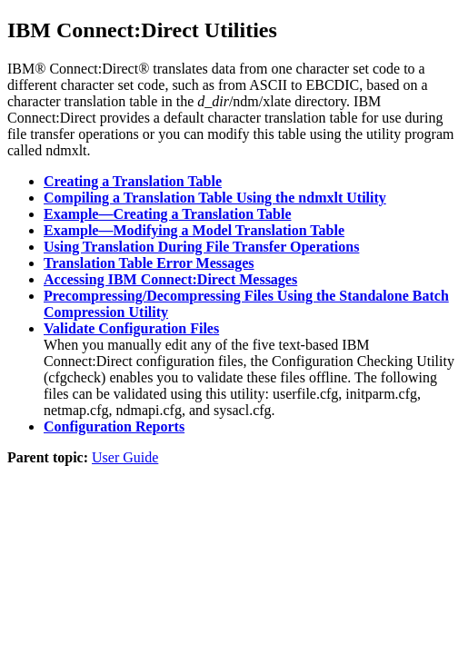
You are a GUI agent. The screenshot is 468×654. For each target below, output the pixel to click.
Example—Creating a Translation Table (167, 214)
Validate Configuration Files (131, 328)
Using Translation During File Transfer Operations (201, 246)
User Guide (125, 457)
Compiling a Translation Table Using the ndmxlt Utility (215, 197)
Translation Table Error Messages (149, 263)
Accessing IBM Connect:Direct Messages (170, 279)
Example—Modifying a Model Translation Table (194, 230)
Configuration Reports (114, 426)
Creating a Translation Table (133, 181)
